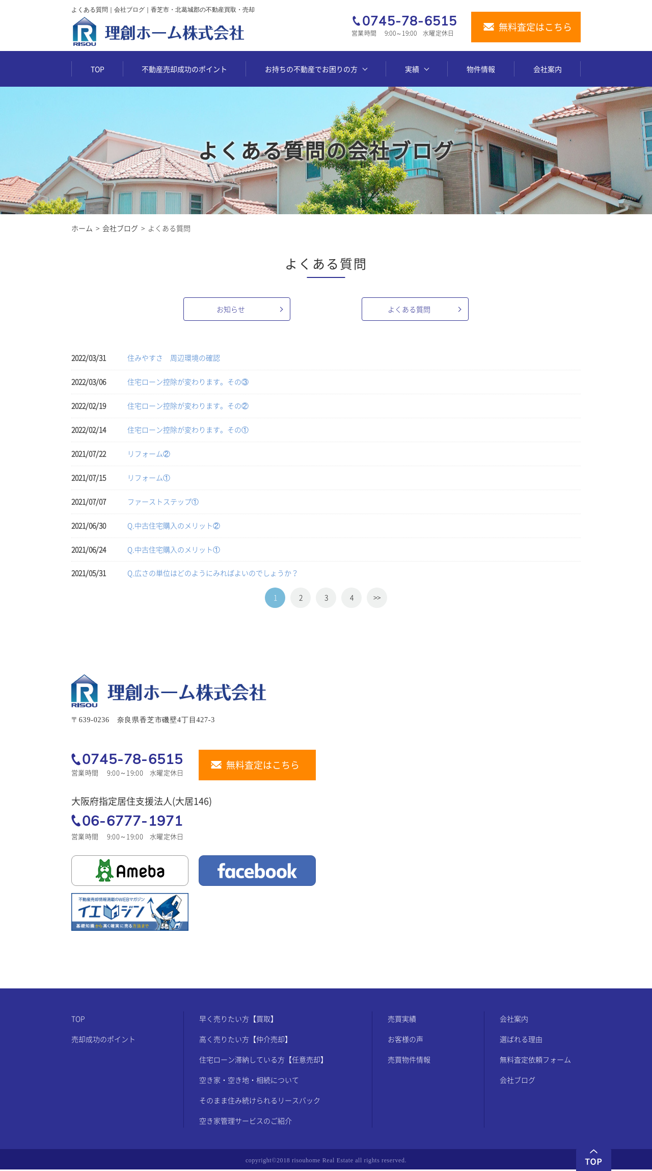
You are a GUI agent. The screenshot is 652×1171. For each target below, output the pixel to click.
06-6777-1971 (132, 820)
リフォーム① (148, 477)
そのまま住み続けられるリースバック (259, 1102)
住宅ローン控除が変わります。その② (188, 405)
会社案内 (547, 69)
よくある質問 (409, 309)
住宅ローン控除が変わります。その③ (188, 381)
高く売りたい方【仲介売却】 (245, 1040)
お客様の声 (405, 1040)
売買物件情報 (409, 1061)
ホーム (82, 228)
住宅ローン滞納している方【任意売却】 (263, 1061)
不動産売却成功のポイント (184, 69)
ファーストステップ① (163, 501)
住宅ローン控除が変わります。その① (188, 429)
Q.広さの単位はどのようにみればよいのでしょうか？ (212, 573)
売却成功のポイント (103, 1040)
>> (377, 597)
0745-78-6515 (409, 21)
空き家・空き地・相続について (249, 1081)
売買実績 (402, 1020)
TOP (97, 69)
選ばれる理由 (521, 1040)
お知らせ (230, 309)
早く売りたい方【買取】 (238, 1020)
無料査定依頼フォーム (535, 1061)
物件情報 (481, 69)
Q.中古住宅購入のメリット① (173, 549)
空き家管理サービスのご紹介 (245, 1122)
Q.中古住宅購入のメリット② (173, 525)
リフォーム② (148, 453)
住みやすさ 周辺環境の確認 (173, 357)
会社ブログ (120, 228)
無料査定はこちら (535, 27)
